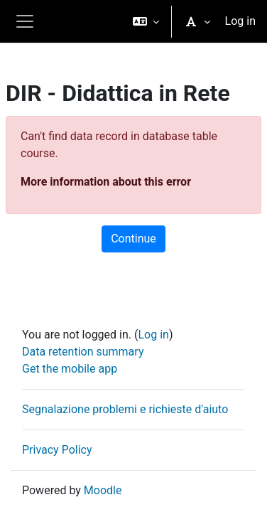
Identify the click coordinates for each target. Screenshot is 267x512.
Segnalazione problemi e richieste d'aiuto (125, 409)
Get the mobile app (69, 368)
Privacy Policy (57, 450)
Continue (133, 238)
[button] (146, 21)
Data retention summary (82, 351)
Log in (240, 21)
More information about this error (106, 181)
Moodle (103, 490)
